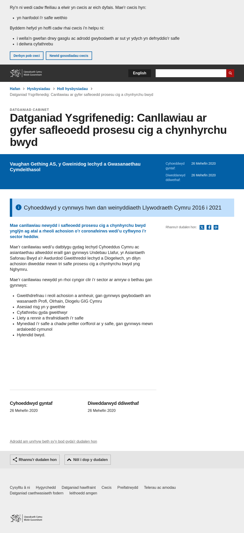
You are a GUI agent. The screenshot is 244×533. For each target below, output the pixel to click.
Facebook (209, 227)
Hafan (15, 89)
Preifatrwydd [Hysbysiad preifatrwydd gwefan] (127, 487)
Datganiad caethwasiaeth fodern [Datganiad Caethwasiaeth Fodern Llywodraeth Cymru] (37, 493)
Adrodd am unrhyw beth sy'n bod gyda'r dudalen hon (53, 441)
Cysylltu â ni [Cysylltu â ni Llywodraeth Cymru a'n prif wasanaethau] (20, 487)
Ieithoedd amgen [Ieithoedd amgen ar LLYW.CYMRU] (83, 493)
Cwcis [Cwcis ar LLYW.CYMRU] (107, 487)
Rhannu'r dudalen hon (38, 460)
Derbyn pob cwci (27, 56)
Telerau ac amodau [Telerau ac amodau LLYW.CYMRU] (160, 487)
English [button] (139, 73)
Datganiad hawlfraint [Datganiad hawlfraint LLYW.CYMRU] (79, 487)
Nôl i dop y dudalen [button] (90, 460)
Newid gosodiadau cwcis (69, 56)
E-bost (216, 227)
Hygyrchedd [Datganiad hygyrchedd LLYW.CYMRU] (46, 487)
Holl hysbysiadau (72, 89)
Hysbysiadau (38, 89)
